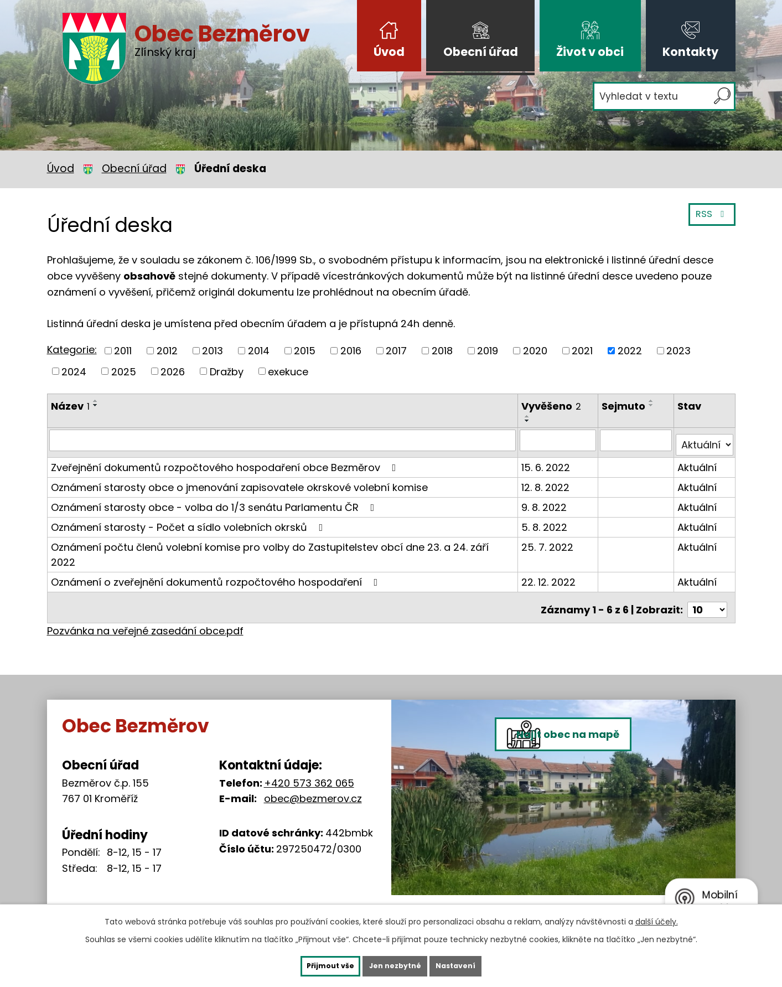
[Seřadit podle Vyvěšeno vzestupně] (589, 401)
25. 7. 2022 (549, 534)
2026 (172, 371)
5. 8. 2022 (546, 514)
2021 (582, 351)
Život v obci (590, 52)
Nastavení (475, 964)
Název (70, 406)
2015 (304, 351)
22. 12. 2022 (550, 554)
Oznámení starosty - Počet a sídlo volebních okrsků (189, 514)
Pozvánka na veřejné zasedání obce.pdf (145, 598)
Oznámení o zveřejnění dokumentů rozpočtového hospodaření (216, 554)
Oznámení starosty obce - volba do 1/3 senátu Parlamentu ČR (215, 494)
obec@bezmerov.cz (313, 766)
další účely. (656, 918)
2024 (73, 371)
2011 (123, 351)
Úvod (389, 52)
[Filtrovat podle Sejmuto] (637, 431)
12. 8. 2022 (547, 474)
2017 (396, 351)
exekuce (288, 371)
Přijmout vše (311, 964)
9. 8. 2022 (545, 494)
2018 (442, 351)
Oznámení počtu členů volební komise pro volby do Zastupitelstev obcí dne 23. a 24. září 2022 (283, 534)
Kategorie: (72, 349)
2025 (123, 371)
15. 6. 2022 (547, 454)
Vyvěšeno (553, 406)
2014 (259, 351)
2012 (167, 351)
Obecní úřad (480, 52)
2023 (678, 351)
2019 (487, 351)
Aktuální (698, 454)
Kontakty (690, 52)
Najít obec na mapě (595, 785)
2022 (630, 351)
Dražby (227, 371)
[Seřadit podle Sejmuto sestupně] (653, 405)
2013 (212, 351)
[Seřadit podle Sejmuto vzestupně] (653, 401)
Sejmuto (625, 406)
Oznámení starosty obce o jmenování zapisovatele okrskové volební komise (239, 474)
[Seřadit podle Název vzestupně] (96, 401)
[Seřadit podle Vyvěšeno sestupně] (589, 405)
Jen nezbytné (395, 964)
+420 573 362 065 (309, 750)
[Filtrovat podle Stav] (705, 431)
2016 (350, 351)
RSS (709, 220)
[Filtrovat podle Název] (283, 431)
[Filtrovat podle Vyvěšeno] (559, 431)
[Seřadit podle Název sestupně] (96, 405)
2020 (535, 351)
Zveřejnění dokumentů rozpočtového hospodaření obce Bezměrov (226, 454)
